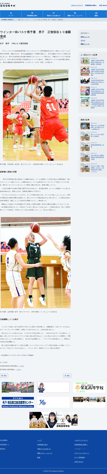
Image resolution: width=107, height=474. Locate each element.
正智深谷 (28, 54)
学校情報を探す (32, 15)
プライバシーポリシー (81, 453)
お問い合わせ (103, 5)
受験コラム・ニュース (74, 15)
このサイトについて (77, 5)
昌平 (53, 54)
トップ (10, 15)
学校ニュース (85, 37)
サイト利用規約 (79, 457)
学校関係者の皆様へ (91, 5)
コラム (83, 40)
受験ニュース (85, 44)
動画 (96, 15)
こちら (21, 366)
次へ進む (67, 375)
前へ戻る (4, 375)
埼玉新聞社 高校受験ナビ (8, 6)
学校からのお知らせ (53, 15)
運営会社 (2, 448)
